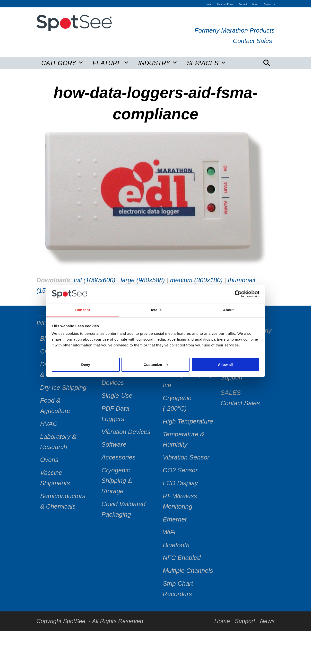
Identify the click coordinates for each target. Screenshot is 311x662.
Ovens (49, 459)
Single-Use (117, 395)
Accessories (119, 457)
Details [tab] (155, 310)
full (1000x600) (94, 280)
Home (222, 621)
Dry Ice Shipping (63, 387)
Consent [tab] (82, 310)
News (267, 621)
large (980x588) (143, 280)
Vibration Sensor (186, 457)
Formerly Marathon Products (235, 30)
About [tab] (228, 310)
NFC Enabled (182, 557)
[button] (267, 63)
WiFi (169, 532)
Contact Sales (252, 40)
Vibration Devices (126, 431)
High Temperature (188, 421)
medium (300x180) (196, 280)
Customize (156, 364)
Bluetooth (176, 545)
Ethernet (175, 519)
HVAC (48, 423)
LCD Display (180, 483)
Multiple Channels (188, 570)
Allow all (225, 364)
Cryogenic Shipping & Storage (117, 481)
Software (114, 444)
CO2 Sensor (180, 470)
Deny (85, 364)
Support (245, 621)
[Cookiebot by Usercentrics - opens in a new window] (238, 294)
